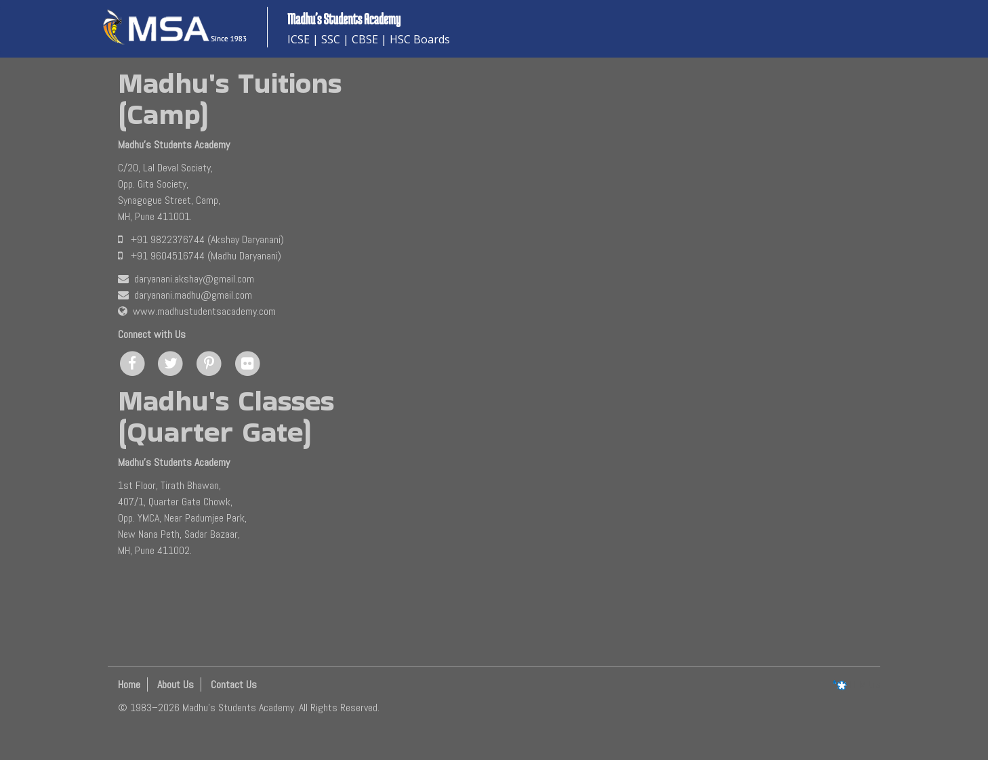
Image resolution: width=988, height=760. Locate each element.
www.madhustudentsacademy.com (197, 311)
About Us (175, 684)
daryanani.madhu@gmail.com (185, 295)
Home (129, 684)
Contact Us (234, 684)
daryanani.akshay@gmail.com (186, 279)
